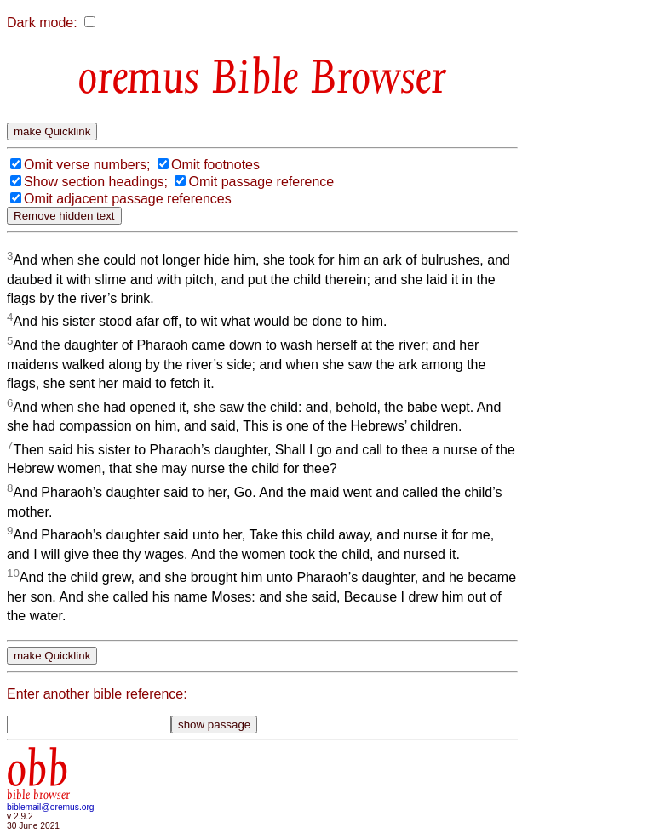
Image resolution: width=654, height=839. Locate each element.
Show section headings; (96, 181)
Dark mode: (42, 22)
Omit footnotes (215, 164)
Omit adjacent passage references (128, 198)
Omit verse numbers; (87, 164)
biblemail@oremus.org (51, 807)
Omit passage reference (261, 181)
